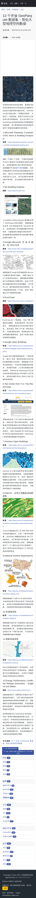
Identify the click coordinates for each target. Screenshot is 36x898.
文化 (6, 860)
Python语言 (9, 832)
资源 (6, 770)
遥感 (6, 809)
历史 (6, 848)
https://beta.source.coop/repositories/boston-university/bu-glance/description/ (18, 523)
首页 (4, 3)
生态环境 (8, 821)
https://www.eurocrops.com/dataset (20, 301)
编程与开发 (8, 785)
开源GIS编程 (9, 836)
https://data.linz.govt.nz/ (16, 191)
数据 (6, 766)
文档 (11, 3)
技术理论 (8, 852)
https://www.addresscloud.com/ (19, 690)
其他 (6, 774)
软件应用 (8, 790)
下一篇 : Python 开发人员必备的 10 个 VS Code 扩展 (18, 752)
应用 (6, 817)
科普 (7, 864)
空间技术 (15, 9)
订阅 (5, 888)
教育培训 (8, 856)
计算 (21, 3)
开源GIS (8, 794)
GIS (6, 813)
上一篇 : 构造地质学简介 (10, 748)
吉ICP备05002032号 (23, 877)
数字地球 (19, 168)
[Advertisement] (18, 58)
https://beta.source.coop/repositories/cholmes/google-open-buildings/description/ (18, 349)
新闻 (6, 762)
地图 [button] (15, 3)
